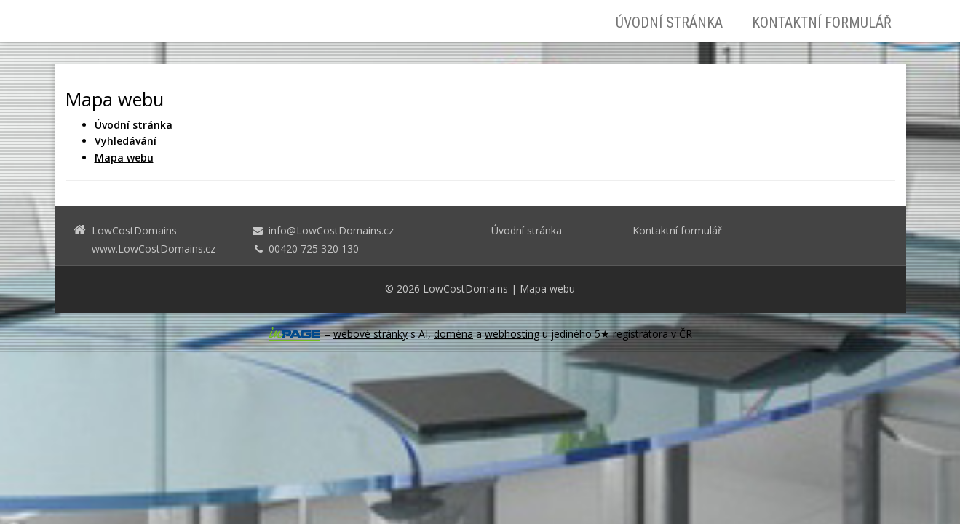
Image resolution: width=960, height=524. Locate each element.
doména (453, 334)
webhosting (512, 334)
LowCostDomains (465, 288)
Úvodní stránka (669, 22)
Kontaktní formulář (822, 22)
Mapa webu (547, 288)
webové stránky (370, 334)
